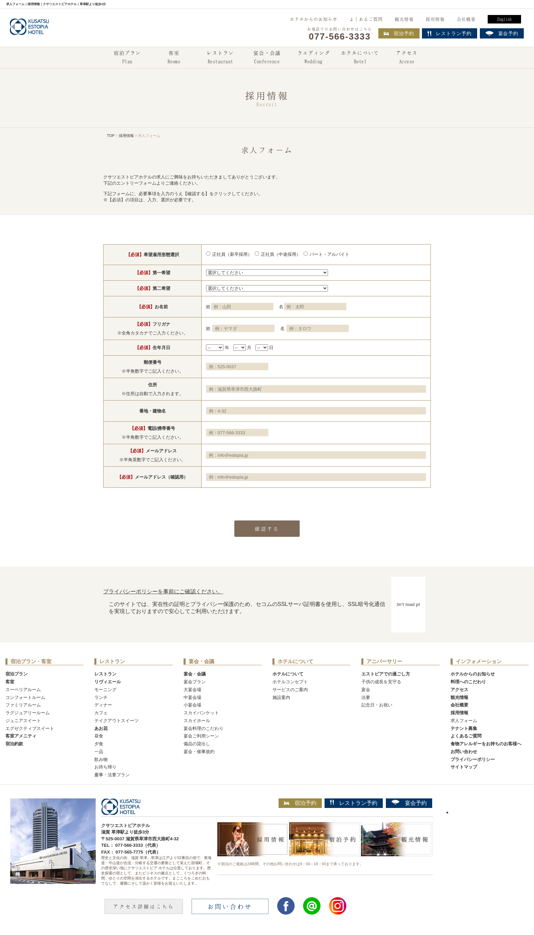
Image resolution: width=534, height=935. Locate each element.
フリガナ (152, 324)
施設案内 (281, 697)
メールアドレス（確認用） (152, 477)
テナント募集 (464, 728)
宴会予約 (409, 803)
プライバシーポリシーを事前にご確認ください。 (163, 591)
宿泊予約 (399, 33)
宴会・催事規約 (199, 751)
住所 (152, 384)
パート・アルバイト (329, 254)
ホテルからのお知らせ (313, 19)
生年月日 (152, 347)
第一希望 (152, 272)
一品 (98, 751)
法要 (365, 697)
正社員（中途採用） (281, 254)
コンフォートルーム (25, 697)
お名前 (152, 306)
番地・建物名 (152, 411)
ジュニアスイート (23, 720)
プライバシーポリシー (473, 759)
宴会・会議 (267, 58)
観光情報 (404, 19)
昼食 (98, 735)
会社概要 (466, 19)
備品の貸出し (197, 743)
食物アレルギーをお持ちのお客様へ (486, 743)
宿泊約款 (14, 743)
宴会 (365, 689)
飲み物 (101, 759)
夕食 (98, 743)
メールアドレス (152, 450)
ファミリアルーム (23, 704)
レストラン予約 (353, 803)
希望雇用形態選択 (152, 254)
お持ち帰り (105, 766)
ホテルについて (360, 58)
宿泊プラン (127, 58)
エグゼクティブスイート (29, 728)
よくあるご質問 (366, 19)
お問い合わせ (464, 751)
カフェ (101, 712)
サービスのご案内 (290, 689)
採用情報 (435, 19)
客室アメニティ (20, 735)
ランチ (101, 697)
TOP (110, 136)
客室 (174, 58)
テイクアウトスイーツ (116, 720)
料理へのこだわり (468, 681)
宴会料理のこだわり (203, 728)
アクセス (407, 58)
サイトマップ (464, 766)
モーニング (105, 689)
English (504, 19)
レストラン (220, 58)
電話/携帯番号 (152, 428)
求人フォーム (464, 720)
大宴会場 (192, 689)
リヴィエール (107, 681)
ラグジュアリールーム (27, 712)
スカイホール (197, 720)
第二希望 (152, 288)
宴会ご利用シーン (201, 735)
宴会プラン (195, 681)
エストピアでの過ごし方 (385, 673)
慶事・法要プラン (112, 774)
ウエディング (314, 58)
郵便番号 (152, 362)
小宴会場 (192, 704)
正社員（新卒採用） (232, 254)
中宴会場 (192, 697)
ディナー (103, 704)
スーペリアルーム (23, 689)
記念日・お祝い (376, 704)
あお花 (101, 728)
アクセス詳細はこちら (143, 906)
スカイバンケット (201, 712)
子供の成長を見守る (381, 681)
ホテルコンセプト (290, 681)
